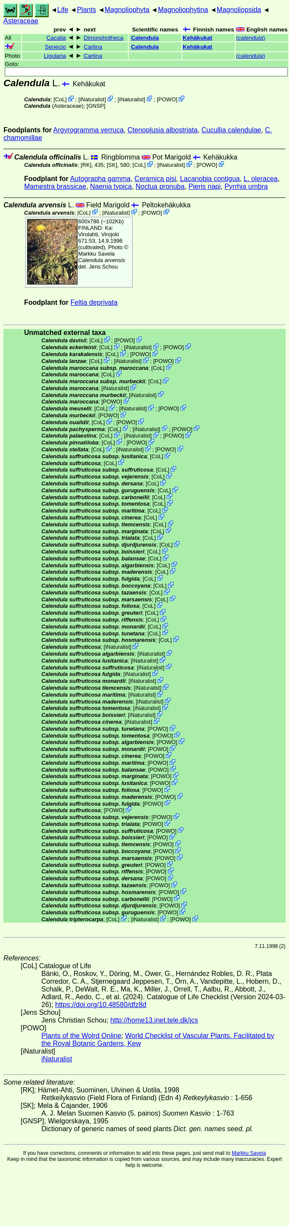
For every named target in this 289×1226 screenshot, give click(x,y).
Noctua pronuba (160, 186)
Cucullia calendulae (231, 130)
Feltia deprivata (94, 302)
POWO (167, 99)
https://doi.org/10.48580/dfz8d (100, 1004)
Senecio (55, 47)
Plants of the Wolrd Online (81, 1035)
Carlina (93, 47)
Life (62, 9)
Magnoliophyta (127, 9)
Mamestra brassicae (55, 186)
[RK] (86, 165)
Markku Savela (249, 1153)
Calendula (145, 37)
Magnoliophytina (183, 9)
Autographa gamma (100, 178)
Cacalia (56, 37)
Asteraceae (20, 21)
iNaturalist (92, 99)
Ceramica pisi (155, 178)
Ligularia (55, 56)
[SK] (112, 165)
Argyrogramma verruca (88, 130)
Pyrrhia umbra (245, 186)
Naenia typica (111, 186)
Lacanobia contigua (210, 178)
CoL (60, 99)
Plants (86, 9)
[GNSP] (96, 106)
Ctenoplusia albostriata (162, 130)
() (250, 37)
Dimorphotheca (103, 37)
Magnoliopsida (239, 9)
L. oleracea (261, 178)
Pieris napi (205, 186)
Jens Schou (103, 266)
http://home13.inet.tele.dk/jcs (154, 1020)
